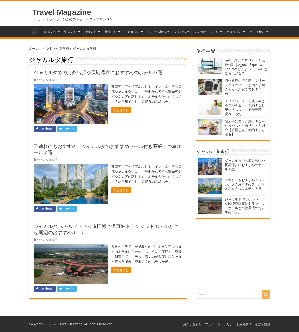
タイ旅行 (180, 32)
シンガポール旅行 (206, 32)
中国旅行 (70, 32)
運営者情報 (262, 324)
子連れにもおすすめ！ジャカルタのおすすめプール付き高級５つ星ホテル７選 (245, 184)
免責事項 (245, 324)
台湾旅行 (90, 32)
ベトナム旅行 (157, 32)
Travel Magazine (61, 12)
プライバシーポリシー (220, 324)
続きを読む (121, 110)
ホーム (35, 31)
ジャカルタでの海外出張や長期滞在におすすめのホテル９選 (98, 72)
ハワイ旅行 (257, 32)
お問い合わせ (192, 324)
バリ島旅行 (234, 32)
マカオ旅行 (132, 32)
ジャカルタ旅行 (47, 79)
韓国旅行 (50, 32)
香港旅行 (110, 32)
